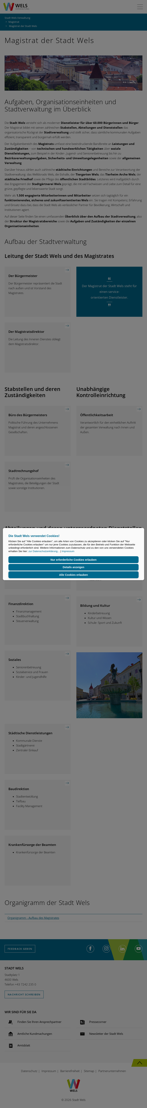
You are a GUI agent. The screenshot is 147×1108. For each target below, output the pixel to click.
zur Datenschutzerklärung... (44, 551)
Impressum (68, 551)
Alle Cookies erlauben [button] (73, 574)
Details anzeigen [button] (73, 567)
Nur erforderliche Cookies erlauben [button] (74, 559)
